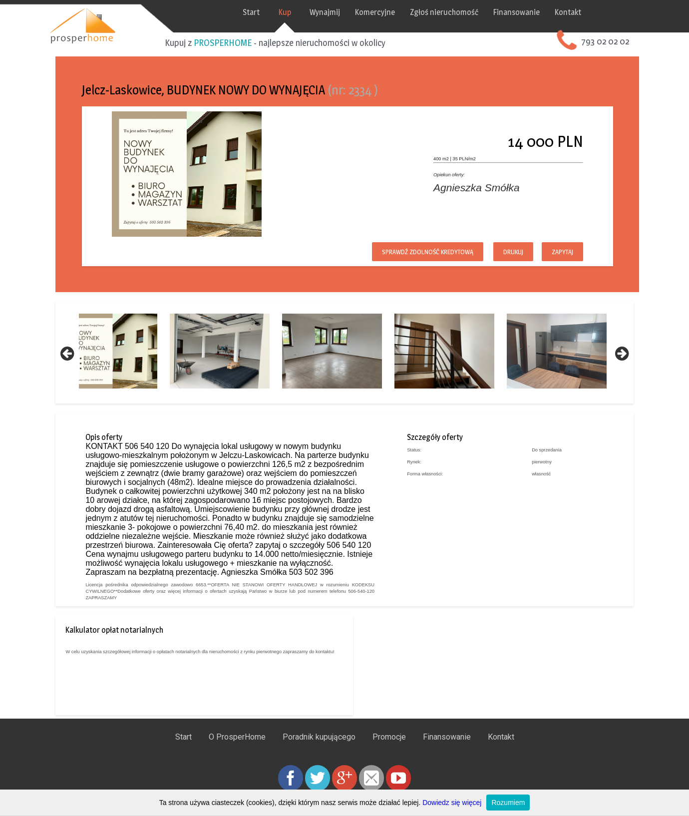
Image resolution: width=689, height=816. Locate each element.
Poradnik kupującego (319, 752)
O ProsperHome (237, 752)
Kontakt (587, 12)
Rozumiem (508, 803)
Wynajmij (344, 12)
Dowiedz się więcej (451, 803)
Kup (304, 12)
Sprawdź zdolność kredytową (409, 250)
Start (270, 12)
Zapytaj (544, 250)
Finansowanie (536, 12)
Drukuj (495, 250)
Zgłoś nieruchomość (463, 12)
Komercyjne (394, 12)
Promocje (389, 752)
